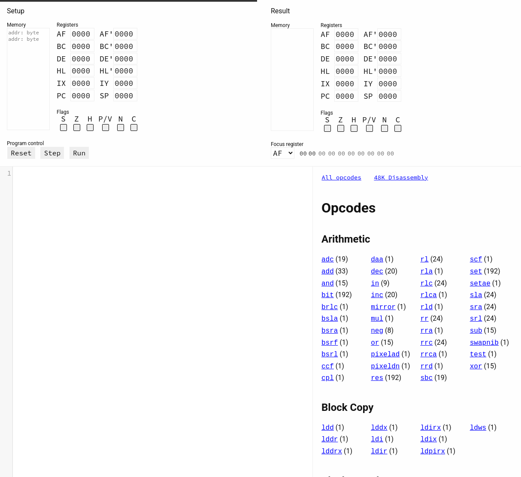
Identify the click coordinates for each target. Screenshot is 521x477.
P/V (105, 119)
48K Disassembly (401, 177)
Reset (21, 153)
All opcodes (341, 177)
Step (52, 153)
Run (79, 153)
